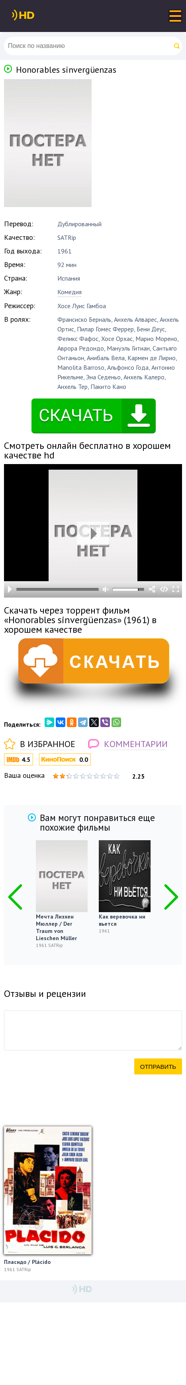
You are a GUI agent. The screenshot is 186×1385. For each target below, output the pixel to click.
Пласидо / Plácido (27, 1261)
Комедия (69, 292)
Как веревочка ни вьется (122, 920)
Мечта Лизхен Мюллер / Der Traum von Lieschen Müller (56, 927)
